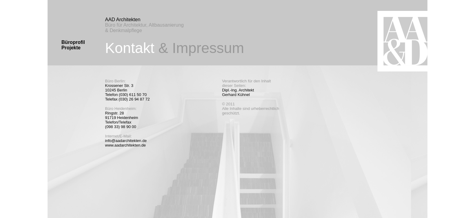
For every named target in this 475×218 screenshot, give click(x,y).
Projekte (71, 47)
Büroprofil (73, 42)
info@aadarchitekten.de (126, 140)
